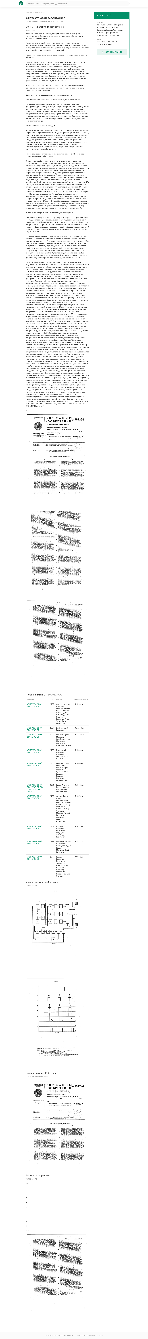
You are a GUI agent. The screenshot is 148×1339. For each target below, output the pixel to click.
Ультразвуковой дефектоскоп (34, 705)
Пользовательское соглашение (89, 1335)
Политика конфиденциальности (59, 1335)
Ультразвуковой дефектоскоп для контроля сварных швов (36, 788)
